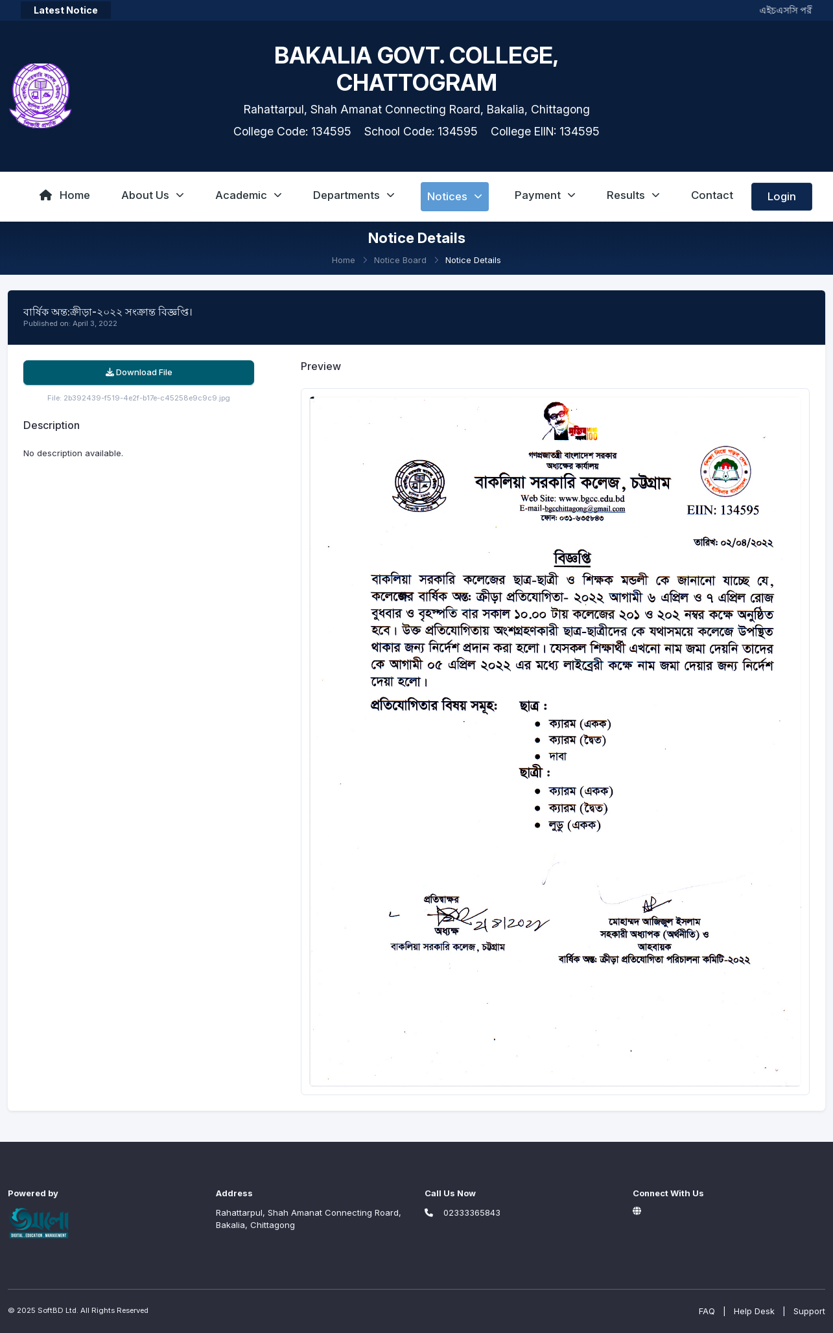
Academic (248, 195)
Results (633, 195)
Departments (354, 195)
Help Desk (754, 1311)
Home (65, 195)
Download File (139, 372)
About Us (152, 195)
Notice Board (400, 260)
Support (809, 1311)
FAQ (707, 1311)
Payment (545, 195)
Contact (712, 195)
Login (782, 196)
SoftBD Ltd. (58, 1310)
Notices (454, 196)
